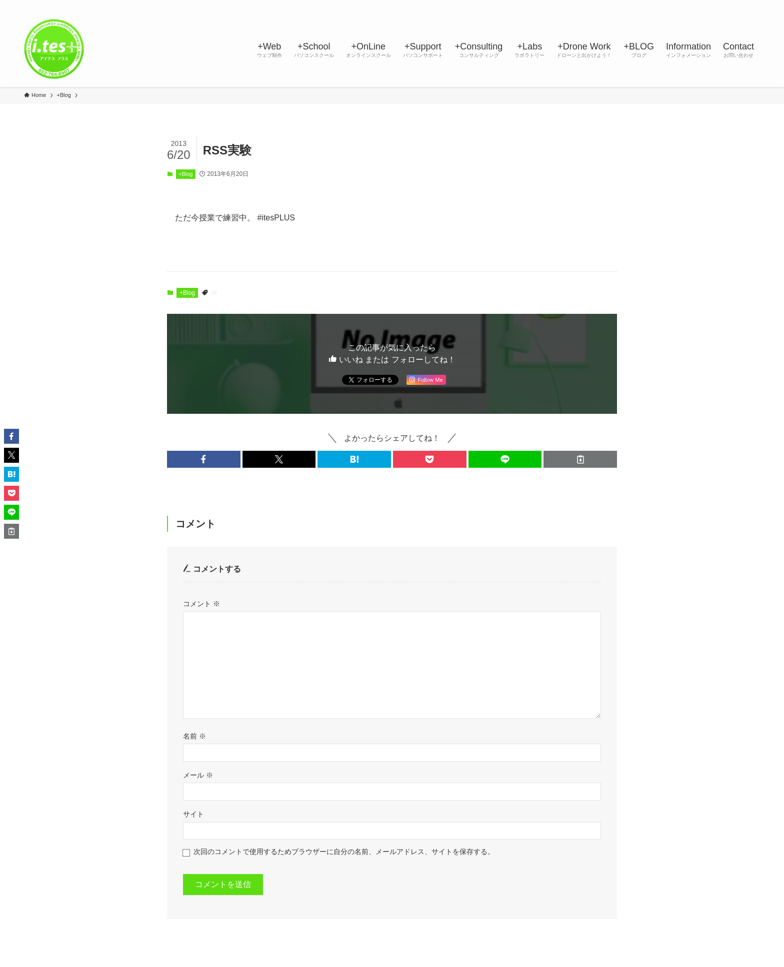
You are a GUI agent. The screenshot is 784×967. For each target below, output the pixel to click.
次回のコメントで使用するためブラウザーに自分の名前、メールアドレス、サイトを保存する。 (344, 852)
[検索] (753, 5)
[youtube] (714, 5)
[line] (701, 5)
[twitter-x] (675, 5)
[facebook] (662, 5)
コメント (201, 604)
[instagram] (688, 5)
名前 (194, 736)
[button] (203, 459)
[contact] (740, 5)
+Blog (185, 174)
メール (198, 775)
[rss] (727, 5)
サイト (193, 814)
